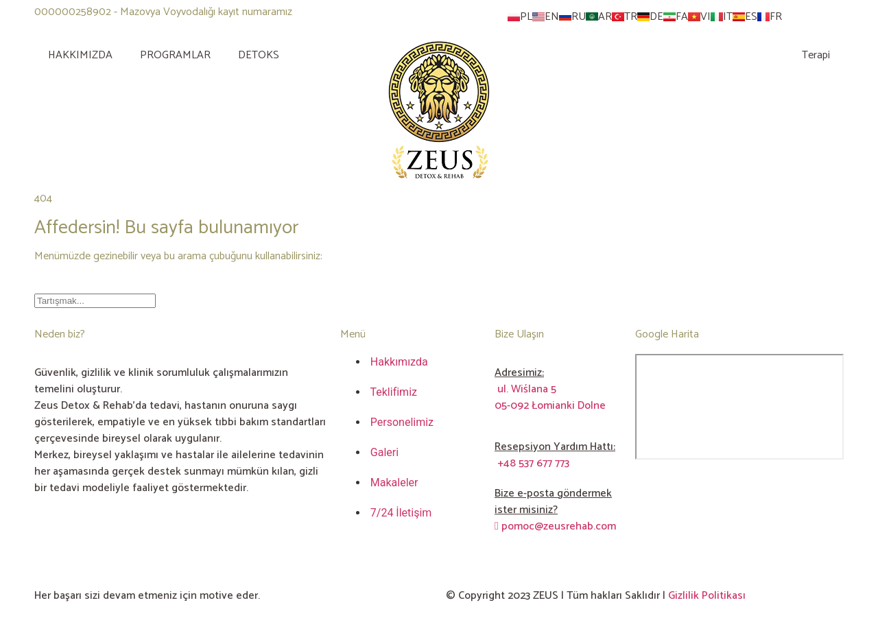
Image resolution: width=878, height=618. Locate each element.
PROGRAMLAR (175, 55)
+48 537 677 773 (532, 463)
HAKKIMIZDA (80, 55)
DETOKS (258, 55)
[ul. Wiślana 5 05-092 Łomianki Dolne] (739, 407)
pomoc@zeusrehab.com (555, 526)
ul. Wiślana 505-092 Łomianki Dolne (550, 397)
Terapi (816, 55)
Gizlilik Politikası (707, 595)
